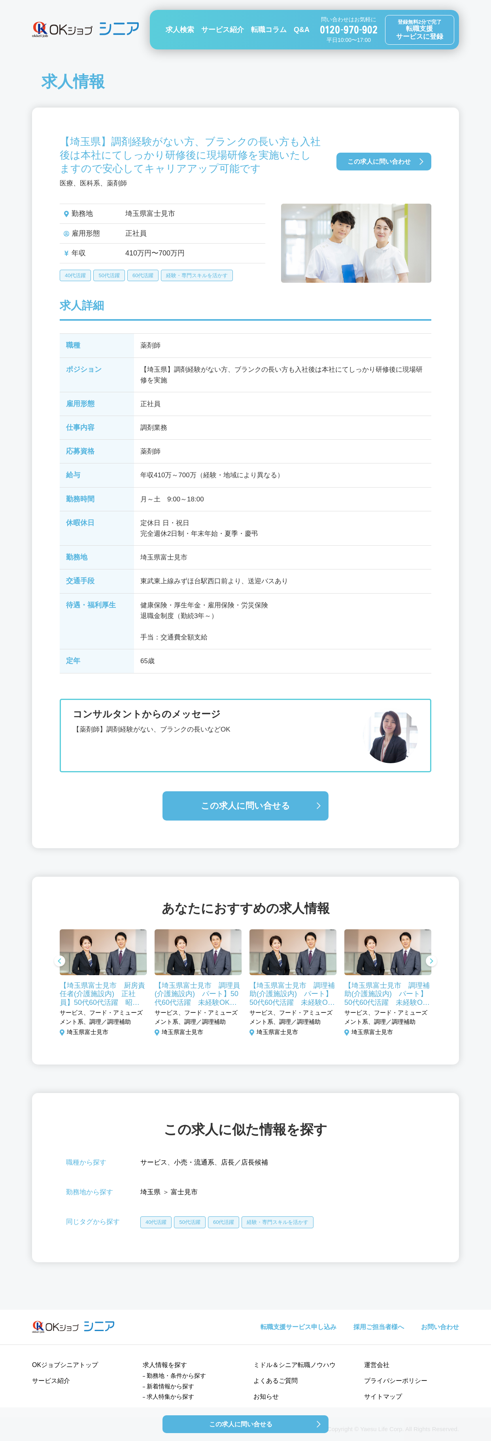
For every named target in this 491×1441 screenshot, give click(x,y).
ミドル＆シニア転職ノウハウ (294, 1365)
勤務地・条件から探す (176, 1375)
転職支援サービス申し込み (298, 1327)
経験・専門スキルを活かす (197, 275)
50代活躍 (108, 275)
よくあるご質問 (275, 1380)
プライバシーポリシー (395, 1380)
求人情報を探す (165, 1365)
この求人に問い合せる (245, 806)
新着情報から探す (170, 1386)
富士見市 (184, 1192)
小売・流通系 (194, 1162)
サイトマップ (383, 1396)
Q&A (302, 30)
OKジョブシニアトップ (65, 1365)
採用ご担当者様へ (378, 1327)
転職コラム (269, 30)
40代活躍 (75, 275)
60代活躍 (142, 275)
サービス (153, 1162)
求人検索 (180, 30)
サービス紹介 (222, 30)
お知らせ (266, 1396)
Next (431, 962)
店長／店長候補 (244, 1162)
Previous (60, 962)
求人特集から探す (170, 1396)
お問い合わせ (440, 1327)
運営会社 (376, 1365)
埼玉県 (150, 1192)
